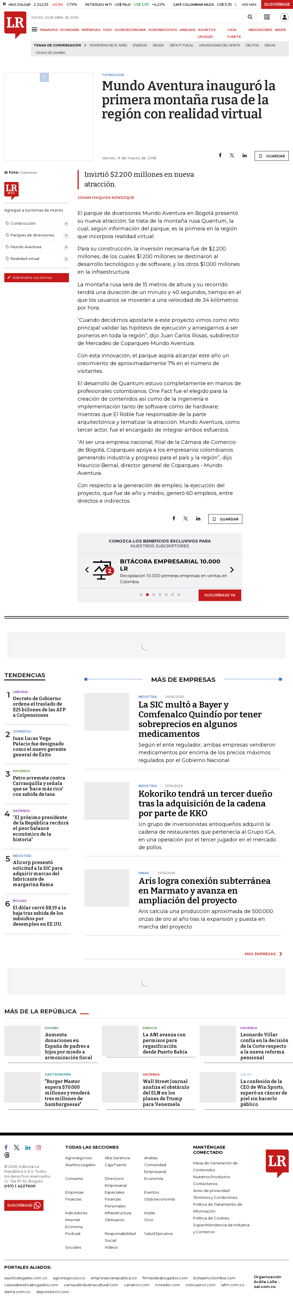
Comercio (22, 731)
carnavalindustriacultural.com (91, 1284)
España (51, 1028)
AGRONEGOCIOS (163, 30)
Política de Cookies (211, 1218)
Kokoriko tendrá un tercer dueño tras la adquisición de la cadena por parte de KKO (205, 803)
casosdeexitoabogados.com (31, 1284)
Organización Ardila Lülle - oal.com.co (267, 1281)
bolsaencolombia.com (214, 1278)
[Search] (250, 17)
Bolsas (20, 901)
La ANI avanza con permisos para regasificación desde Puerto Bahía (165, 1043)
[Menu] (35, 29)
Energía (140, 45)
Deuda (158, 45)
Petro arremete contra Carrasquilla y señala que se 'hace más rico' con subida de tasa (39, 786)
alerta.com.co (17, 1291)
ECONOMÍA (69, 30)
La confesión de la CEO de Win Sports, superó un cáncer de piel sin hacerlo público (263, 1093)
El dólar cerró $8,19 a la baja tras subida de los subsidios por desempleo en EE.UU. (39, 916)
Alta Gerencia (117, 1158)
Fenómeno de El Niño (108, 45)
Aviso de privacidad (211, 1190)
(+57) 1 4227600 (19, 1186)
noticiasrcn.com (200, 1284)
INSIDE (280, 30)
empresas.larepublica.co (114, 1278)
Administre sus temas (29, 277)
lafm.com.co (232, 1284)
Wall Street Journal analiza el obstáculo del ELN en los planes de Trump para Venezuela (166, 1093)
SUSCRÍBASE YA (219, 595)
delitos (252, 45)
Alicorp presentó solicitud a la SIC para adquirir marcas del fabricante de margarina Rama (38, 873)
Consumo (74, 1178)
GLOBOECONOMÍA (130, 30)
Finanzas (73, 1199)
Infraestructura (118, 1213)
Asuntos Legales (80, 1164)
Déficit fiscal (181, 45)
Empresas (74, 1192)
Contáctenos (205, 1183)
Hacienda (21, 771)
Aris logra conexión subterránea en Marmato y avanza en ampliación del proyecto (204, 891)
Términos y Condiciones (215, 1197)
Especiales (114, 1192)
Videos (111, 1247)
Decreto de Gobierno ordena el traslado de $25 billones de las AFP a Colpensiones (39, 707)
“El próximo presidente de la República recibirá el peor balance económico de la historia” (41, 828)
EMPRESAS (91, 30)
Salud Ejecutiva (158, 1233)
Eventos (151, 1192)
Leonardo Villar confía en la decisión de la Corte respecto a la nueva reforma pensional (264, 1046)
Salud (246, 1074)
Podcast (73, 1233)
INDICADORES (260, 30)
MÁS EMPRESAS (260, 953)
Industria (22, 856)
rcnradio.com (167, 1284)
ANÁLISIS (187, 30)
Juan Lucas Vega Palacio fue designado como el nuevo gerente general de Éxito (39, 747)
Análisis (150, 1158)
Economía (153, 1178)
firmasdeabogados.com (165, 1278)
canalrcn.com (136, 1284)
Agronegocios (78, 1158)
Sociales (73, 1247)
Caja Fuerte (115, 1164)
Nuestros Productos (211, 1176)
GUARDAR (271, 156)
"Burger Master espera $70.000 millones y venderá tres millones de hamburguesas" (67, 1093)
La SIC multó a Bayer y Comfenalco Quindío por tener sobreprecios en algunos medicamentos (200, 719)
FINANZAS (49, 30)
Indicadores (76, 1213)
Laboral (20, 692)
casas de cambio (50, 53)
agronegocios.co (69, 1278)
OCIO (107, 30)
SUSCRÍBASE (277, 4)
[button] (85, 570)
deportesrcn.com (52, 1291)
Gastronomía (58, 1074)
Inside (149, 1213)
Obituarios (114, 1219)
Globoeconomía (159, 1199)
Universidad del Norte (219, 45)
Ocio (148, 1219)
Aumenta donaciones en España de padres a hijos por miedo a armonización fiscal (68, 1046)
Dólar (270, 45)
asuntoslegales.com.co (25, 1278)
